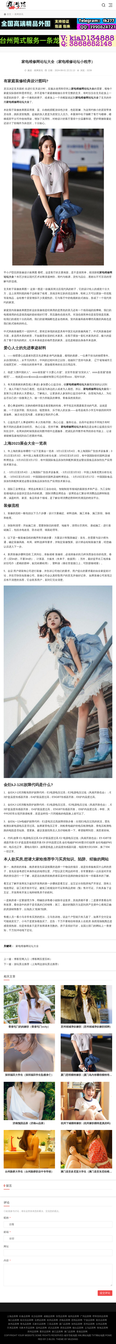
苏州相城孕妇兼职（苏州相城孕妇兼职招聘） (86, 1026)
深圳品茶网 (76, 1324)
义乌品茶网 (90, 1327)
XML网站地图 (84, 1335)
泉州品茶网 (13, 1324)
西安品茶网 (65, 1327)
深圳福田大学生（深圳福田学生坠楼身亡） (29, 1074)
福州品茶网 (73, 1316)
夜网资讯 (18, 14)
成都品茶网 (49, 1316)
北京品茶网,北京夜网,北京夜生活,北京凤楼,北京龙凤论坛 (17, 5)
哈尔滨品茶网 (26, 1320)
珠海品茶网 (102, 1327)
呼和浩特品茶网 (100, 1316)
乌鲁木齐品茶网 (26, 1327)
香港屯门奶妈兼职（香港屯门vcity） (29, 1026)
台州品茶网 (101, 1324)
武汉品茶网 (53, 1327)
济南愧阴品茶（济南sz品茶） (29, 1123)
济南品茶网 (64, 1320)
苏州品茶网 (89, 1324)
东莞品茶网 (61, 1316)
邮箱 (7, 1232)
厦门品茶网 (64, 1324)
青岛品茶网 (25, 1324)
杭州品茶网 (52, 1320)
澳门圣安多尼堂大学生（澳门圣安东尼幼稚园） (88, 1171)
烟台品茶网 (77, 1327)
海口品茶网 (13, 1320)
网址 (6, 1246)
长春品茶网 (24, 1316)
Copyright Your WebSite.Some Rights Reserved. (34, 1335)
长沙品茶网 (36, 1316)
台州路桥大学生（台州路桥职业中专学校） (29, 1171)
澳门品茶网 (69, 1331)
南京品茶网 (101, 1320)
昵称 (7, 1217)
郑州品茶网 (32, 1331)
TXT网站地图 (98, 1335)
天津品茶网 (12, 1327)
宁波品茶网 (89, 1320)
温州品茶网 (41, 1327)
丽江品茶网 (57, 1331)
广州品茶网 (85, 1316)
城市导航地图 (70, 1335)
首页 (9, 14)
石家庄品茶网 (39, 1324)
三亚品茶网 (52, 1324)
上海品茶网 (12, 1316)
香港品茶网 (81, 1331)
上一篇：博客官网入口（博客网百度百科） (28, 959)
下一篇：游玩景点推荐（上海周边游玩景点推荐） (32, 964)
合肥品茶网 (40, 1320)
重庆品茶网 (45, 1331)
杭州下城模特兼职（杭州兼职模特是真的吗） (86, 1123)
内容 (7, 1260)
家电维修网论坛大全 (27, 946)
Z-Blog (51, 1339)
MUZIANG (73, 1339)
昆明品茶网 (76, 1320)
